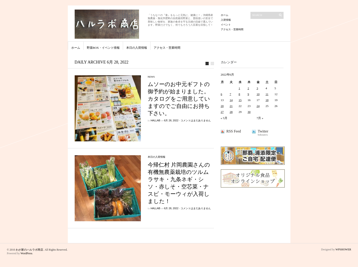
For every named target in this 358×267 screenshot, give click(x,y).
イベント (226, 24)
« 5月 (224, 118)
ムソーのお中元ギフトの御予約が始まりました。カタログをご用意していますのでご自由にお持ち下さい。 (179, 98)
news (151, 76)
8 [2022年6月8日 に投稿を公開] (239, 94)
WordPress (26, 253)
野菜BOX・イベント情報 (103, 47)
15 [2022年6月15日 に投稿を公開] (240, 100)
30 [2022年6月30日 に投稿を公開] (248, 112)
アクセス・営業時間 (232, 29)
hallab (155, 120)
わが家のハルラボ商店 (29, 249)
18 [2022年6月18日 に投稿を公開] (267, 100)
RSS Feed (233, 131)
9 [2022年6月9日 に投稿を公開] (248, 94)
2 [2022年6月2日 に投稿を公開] (248, 88)
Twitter (263, 131)
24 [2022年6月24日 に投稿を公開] (258, 106)
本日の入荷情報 (136, 47)
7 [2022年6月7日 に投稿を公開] (230, 94)
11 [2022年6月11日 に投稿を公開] (267, 94)
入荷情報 (226, 19)
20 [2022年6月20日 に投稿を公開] (222, 106)
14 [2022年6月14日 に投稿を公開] (231, 100)
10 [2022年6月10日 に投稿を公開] (258, 94)
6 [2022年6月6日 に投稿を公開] (221, 94)
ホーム (224, 15)
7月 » (260, 118)
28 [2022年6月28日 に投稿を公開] (231, 112)
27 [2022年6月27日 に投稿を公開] (222, 112)
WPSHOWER (343, 249)
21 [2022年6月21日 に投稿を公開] (231, 106)
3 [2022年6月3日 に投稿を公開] (257, 88)
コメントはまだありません (196, 120)
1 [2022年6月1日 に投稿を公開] (239, 88)
